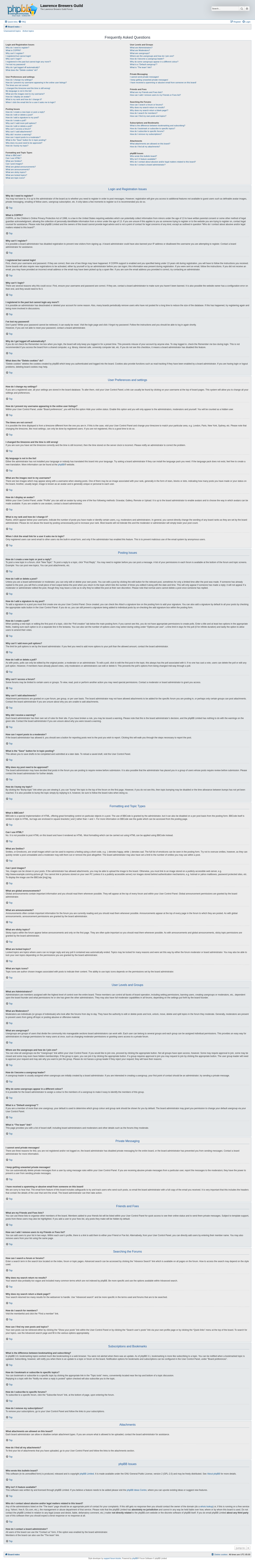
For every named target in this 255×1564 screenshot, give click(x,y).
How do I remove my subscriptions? (146, 134)
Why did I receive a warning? (18, 134)
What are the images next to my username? (25, 94)
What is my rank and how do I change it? (24, 99)
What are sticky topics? (16, 172)
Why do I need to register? (17, 47)
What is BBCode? (14, 155)
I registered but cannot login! (18, 56)
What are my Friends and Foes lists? (146, 92)
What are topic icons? (15, 178)
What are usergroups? (140, 53)
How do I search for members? (143, 113)
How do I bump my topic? (17, 146)
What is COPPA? (13, 50)
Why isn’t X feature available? (143, 159)
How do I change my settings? (19, 80)
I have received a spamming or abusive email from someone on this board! (163, 82)
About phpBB (213, 1474)
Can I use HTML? (13, 158)
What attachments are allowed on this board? (150, 144)
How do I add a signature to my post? (22, 117)
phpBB (61, 464)
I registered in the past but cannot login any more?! (28, 62)
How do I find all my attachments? (145, 146)
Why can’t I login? (14, 59)
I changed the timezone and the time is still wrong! (28, 88)
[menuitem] (22, 22)
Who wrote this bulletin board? (143, 156)
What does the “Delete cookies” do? (22, 70)
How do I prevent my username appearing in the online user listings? (36, 82)
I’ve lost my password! (15, 64)
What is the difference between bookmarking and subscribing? (157, 125)
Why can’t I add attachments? (19, 131)
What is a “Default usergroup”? (143, 64)
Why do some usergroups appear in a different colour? (154, 62)
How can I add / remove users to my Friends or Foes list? (155, 95)
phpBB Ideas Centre (137, 1490)
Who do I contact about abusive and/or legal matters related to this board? (163, 162)
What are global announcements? (21, 167)
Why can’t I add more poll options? (21, 123)
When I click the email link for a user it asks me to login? (30, 102)
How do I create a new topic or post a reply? (25, 112)
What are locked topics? (16, 175)
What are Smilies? (14, 161)
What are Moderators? (140, 50)
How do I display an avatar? (18, 97)
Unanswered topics (12, 31)
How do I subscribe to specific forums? (147, 131)
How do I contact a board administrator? (148, 165)
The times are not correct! (17, 85)
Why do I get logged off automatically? (23, 67)
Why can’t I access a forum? (18, 129)
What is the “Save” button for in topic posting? (26, 140)
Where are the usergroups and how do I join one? (152, 56)
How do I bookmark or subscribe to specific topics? (152, 128)
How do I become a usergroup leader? (147, 59)
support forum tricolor (112, 1558)
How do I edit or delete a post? (19, 115)
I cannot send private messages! (144, 77)
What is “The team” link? (141, 67)
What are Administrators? (141, 47)
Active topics (28, 31)
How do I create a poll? (16, 120)
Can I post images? (14, 164)
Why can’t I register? (15, 53)
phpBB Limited (87, 1474)
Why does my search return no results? (147, 107)
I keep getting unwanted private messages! (149, 80)
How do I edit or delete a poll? (19, 126)
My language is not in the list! (19, 91)
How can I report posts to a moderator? (23, 137)
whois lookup (206, 1506)
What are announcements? (18, 169)
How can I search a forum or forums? (146, 105)
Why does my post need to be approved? (24, 143)
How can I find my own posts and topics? (148, 116)
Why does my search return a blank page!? (149, 110)
